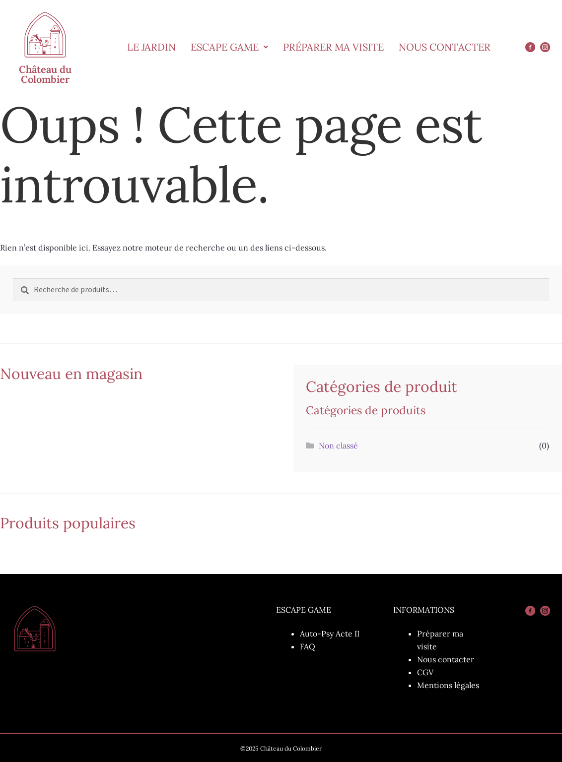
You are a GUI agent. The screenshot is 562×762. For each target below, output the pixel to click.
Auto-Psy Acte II (329, 633)
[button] (229, 47)
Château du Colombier (45, 74)
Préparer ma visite (333, 47)
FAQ (307, 646)
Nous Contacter (445, 47)
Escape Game (229, 47)
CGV (425, 672)
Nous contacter (445, 659)
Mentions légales (448, 685)
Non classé (338, 445)
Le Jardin (151, 47)
